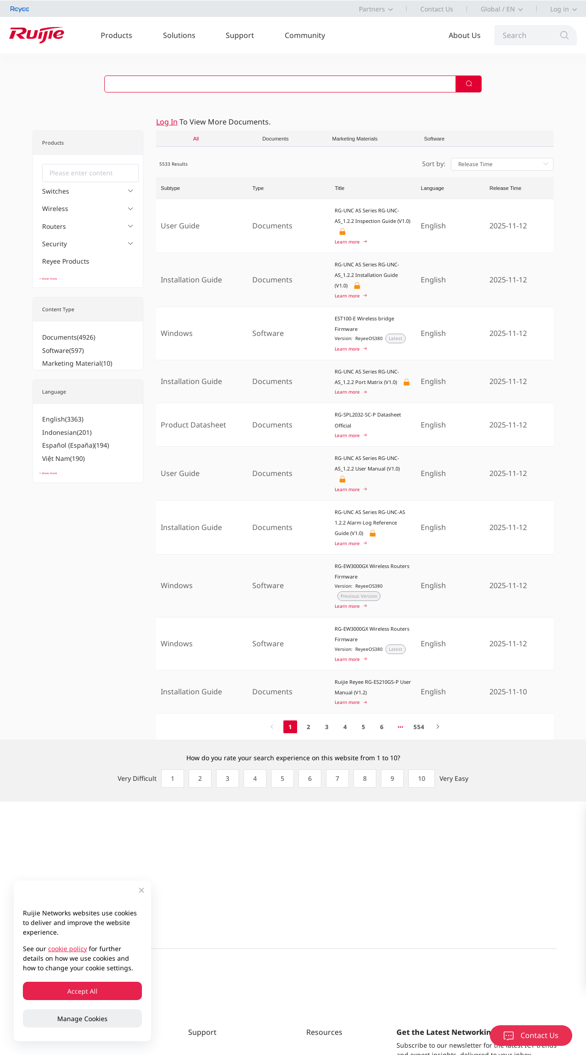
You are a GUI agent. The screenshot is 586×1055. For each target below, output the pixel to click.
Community (305, 35)
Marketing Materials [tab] (355, 138)
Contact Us (436, 9)
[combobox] (90, 173)
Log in (559, 9)
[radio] (170, 778)
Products (116, 35)
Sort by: (433, 163)
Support (240, 35)
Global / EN (498, 9)
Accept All (82, 991)
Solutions (179, 35)
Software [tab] (434, 138)
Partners (372, 9)
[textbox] (90, 173)
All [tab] (196, 138)
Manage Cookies (82, 1018)
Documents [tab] (275, 138)
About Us (465, 35)
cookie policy (67, 948)
